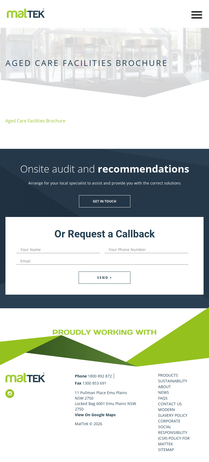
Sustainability (172, 381)
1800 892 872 (100, 376)
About (164, 386)
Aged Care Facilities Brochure (35, 121)
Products (168, 375)
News (163, 392)
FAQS (163, 398)
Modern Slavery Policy (173, 412)
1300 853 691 (94, 383)
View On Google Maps (95, 414)
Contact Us (170, 403)
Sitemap (166, 449)
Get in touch (104, 201)
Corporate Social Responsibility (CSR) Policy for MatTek (174, 432)
